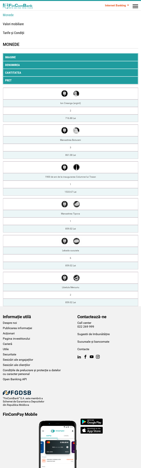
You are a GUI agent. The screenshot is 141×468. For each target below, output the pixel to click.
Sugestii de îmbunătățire (93, 334)
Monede (8, 15)
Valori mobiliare (13, 24)
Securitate (9, 354)
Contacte (83, 349)
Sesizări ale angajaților (18, 359)
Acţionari (9, 333)
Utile (6, 349)
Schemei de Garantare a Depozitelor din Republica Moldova (23, 403)
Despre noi (10, 323)
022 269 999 (85, 326)
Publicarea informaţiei (17, 328)
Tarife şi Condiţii (13, 33)
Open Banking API (15, 379)
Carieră (7, 344)
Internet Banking (115, 5)
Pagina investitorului (16, 338)
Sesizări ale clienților (16, 365)
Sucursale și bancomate (93, 341)
